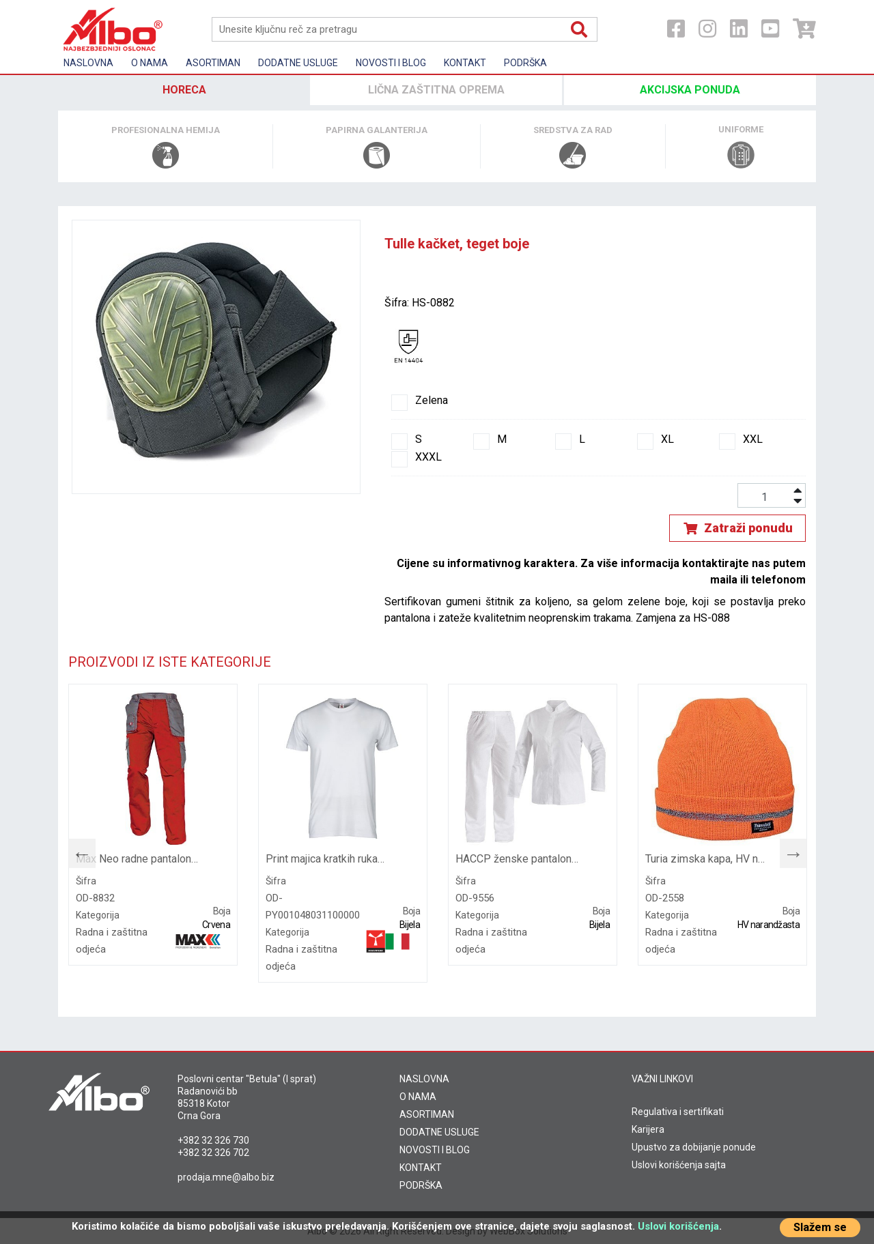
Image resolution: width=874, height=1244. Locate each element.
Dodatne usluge (298, 62)
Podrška (525, 62)
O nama (149, 62)
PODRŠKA (420, 1185)
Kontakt (465, 62)
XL (655, 439)
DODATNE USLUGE (439, 1132)
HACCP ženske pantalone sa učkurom (517, 858)
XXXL (416, 457)
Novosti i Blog (391, 62)
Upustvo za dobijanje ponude (694, 1147)
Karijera (648, 1129)
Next (786, 850)
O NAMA (417, 1096)
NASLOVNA (424, 1078)
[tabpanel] (153, 825)
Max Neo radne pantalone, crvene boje (137, 858)
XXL (741, 439)
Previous (75, 850)
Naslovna (88, 62)
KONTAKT (420, 1167)
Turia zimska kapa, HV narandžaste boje (707, 858)
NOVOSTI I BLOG (434, 1149)
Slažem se (820, 1227)
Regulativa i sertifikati (678, 1111)
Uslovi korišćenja (678, 1226)
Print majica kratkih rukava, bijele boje (327, 858)
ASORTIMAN (426, 1114)
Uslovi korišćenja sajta (679, 1164)
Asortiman (213, 62)
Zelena (419, 400)
